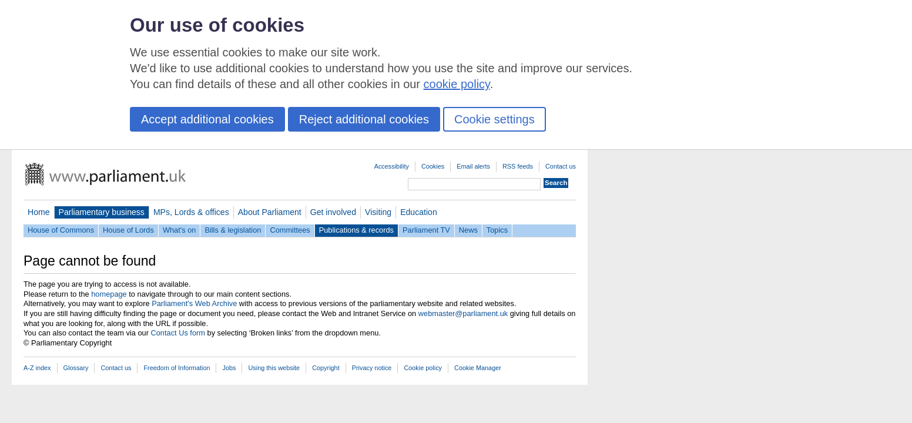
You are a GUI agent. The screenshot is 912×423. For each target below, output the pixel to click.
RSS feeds (517, 166)
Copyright (326, 367)
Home (39, 212)
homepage (108, 294)
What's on (179, 230)
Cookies (432, 166)
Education (418, 212)
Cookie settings (494, 119)
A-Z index (37, 367)
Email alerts (473, 166)
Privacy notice (372, 367)
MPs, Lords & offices (191, 212)
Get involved (333, 212)
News (468, 230)
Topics (497, 230)
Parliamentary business (102, 212)
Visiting (378, 212)
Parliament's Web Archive (194, 303)
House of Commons (61, 230)
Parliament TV (426, 230)
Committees (290, 230)
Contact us (560, 166)
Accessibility (391, 166)
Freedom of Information (176, 367)
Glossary (76, 367)
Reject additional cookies (364, 119)
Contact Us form (178, 332)
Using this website (274, 367)
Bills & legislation (232, 230)
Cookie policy (423, 367)
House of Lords (128, 230)
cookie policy (457, 84)
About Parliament (269, 212)
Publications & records (356, 230)
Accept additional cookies (207, 119)
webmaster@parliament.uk (463, 313)
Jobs (229, 367)
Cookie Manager (477, 367)
